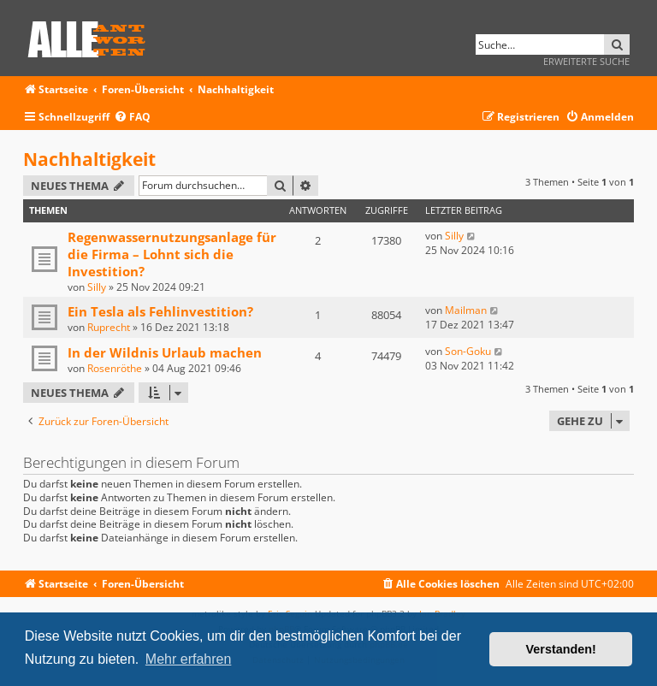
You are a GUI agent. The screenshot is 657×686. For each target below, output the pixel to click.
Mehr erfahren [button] (188, 659)
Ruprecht (108, 327)
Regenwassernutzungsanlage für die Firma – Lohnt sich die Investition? (172, 254)
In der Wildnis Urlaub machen (165, 352)
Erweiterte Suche (586, 61)
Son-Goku (468, 351)
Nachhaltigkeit (89, 159)
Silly (96, 287)
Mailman (466, 310)
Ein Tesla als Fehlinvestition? (160, 311)
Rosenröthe (114, 368)
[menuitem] (132, 117)
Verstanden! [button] (561, 649)
